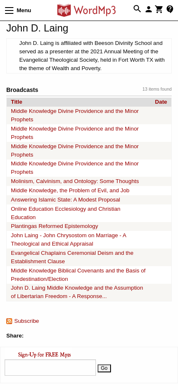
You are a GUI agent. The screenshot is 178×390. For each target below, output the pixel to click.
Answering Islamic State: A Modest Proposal (65, 199)
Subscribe (26, 321)
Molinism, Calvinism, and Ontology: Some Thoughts (75, 181)
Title (16, 102)
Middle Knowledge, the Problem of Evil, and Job (70, 190)
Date (161, 102)
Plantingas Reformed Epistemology (54, 226)
